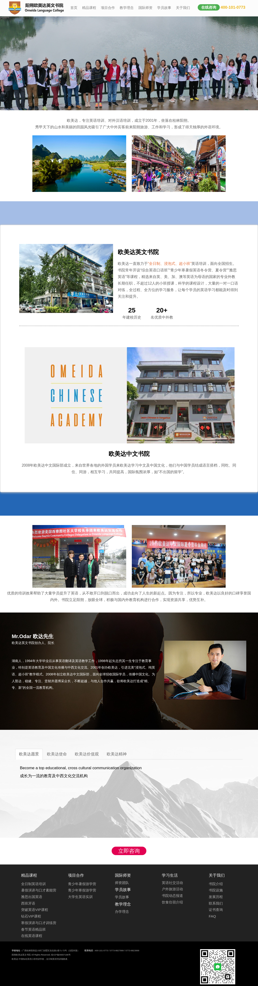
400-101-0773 (233, 7)
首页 (73, 8)
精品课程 (89, 8)
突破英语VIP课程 (34, 910)
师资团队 (122, 883)
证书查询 (216, 910)
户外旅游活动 (172, 889)
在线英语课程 (31, 936)
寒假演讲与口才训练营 (38, 923)
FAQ (212, 916)
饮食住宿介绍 (172, 902)
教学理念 (127, 8)
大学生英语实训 (80, 897)
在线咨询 (208, 7)
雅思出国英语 (31, 897)
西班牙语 (28, 903)
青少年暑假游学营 (82, 884)
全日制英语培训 (33, 884)
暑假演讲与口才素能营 (38, 890)
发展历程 (216, 897)
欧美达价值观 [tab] (87, 754)
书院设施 (216, 890)
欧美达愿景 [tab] (29, 754)
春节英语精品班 (33, 929)
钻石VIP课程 (31, 916)
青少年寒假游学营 (82, 890)
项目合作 (108, 8)
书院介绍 (216, 884)
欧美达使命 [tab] (57, 754)
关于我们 (183, 8)
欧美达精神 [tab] (117, 754)
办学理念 (122, 912)
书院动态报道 (172, 896)
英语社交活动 (172, 883)
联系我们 (216, 903)
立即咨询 (129, 851)
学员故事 (164, 8)
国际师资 (145, 8)
